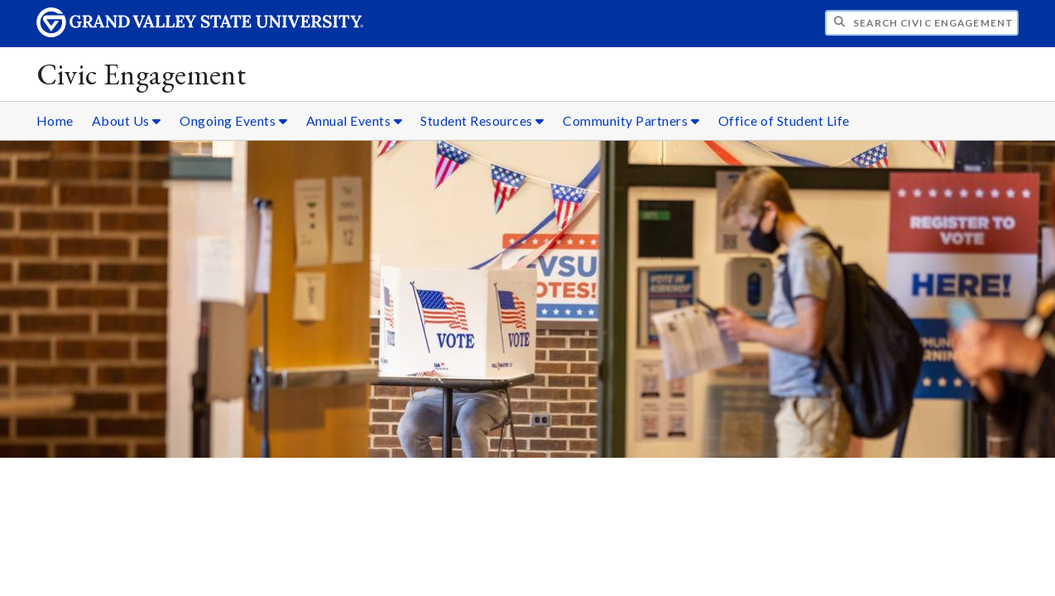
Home (55, 120)
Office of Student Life (784, 120)
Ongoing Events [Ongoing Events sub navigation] (233, 120)
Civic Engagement (141, 74)
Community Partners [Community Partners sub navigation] (631, 120)
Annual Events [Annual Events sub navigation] (354, 120)
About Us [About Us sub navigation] (126, 120)
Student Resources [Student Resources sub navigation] (482, 120)
